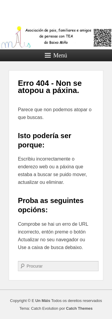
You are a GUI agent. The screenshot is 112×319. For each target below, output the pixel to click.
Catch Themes (79, 308)
